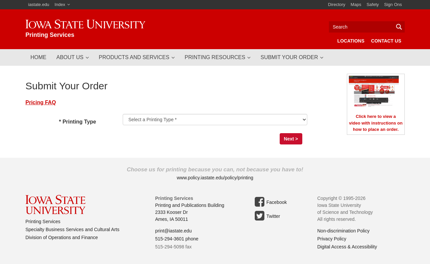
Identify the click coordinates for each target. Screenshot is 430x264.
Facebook (269, 202)
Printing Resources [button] (215, 57)
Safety (372, 4)
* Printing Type (86, 122)
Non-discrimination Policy (343, 230)
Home (39, 57)
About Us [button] (70, 57)
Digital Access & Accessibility (347, 246)
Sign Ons (393, 4)
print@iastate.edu (173, 230)
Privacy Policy (331, 238)
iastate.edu (39, 4)
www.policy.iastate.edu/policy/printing (215, 177)
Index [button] (60, 4)
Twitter (266, 216)
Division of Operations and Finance (62, 237)
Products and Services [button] (134, 57)
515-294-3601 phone (177, 238)
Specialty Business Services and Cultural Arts (72, 229)
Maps (356, 4)
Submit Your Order (289, 57)
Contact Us (386, 41)
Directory (336, 4)
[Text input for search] (367, 27)
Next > (291, 138)
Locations (350, 41)
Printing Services (43, 221)
